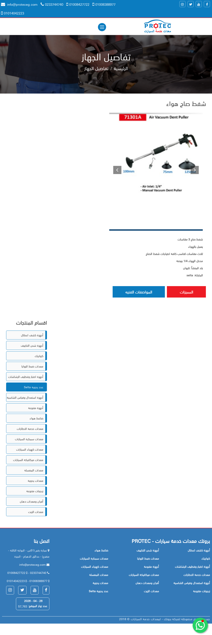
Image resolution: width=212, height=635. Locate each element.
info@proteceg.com (19, 4)
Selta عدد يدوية (33, 387)
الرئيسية (121, 68)
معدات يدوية (35, 481)
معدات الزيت (35, 512)
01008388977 (103, 4)
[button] (116, 172)
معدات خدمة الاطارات (30, 429)
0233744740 (52, 4)
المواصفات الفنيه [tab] (127, 292)
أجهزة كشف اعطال (32, 335)
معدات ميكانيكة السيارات (28, 460)
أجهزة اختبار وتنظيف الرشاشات (25, 377)
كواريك (39, 356)
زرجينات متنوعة (34, 491)
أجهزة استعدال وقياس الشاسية (25, 398)
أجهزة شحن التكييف (32, 346)
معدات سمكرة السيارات (29, 439)
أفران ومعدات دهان (31, 502)
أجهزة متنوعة (35, 408)
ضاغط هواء (36, 418)
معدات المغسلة (33, 470)
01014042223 (12, 13)
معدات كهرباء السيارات (29, 450)
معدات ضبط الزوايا (32, 366)
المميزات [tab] (183, 292)
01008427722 (77, 4)
